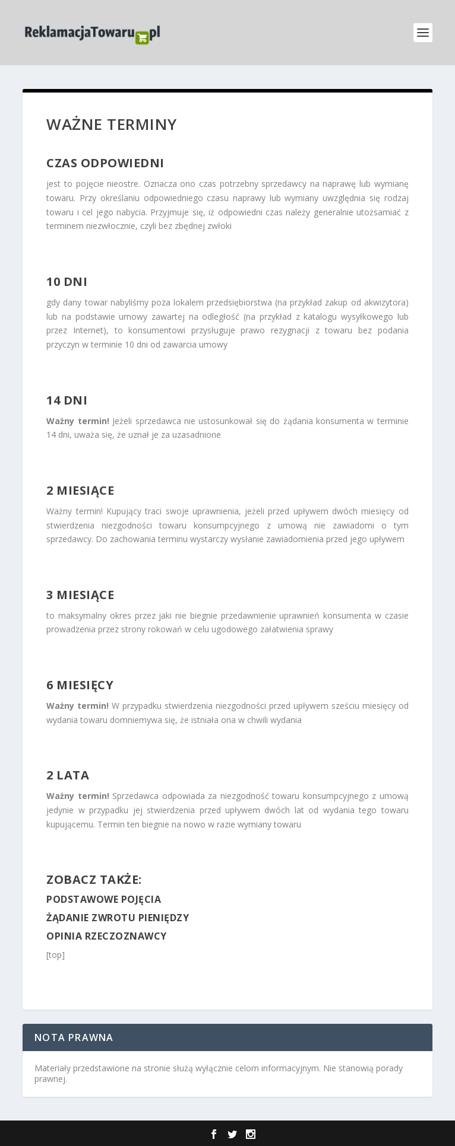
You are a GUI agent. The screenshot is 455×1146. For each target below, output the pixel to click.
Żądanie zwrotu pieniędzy (117, 917)
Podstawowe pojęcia (103, 899)
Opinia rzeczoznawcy (106, 936)
